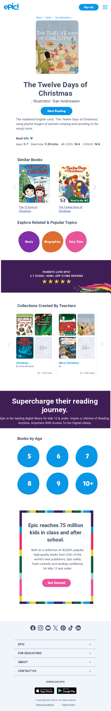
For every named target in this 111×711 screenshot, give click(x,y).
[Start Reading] (56, 111)
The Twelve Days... (63, 17)
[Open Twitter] (55, 628)
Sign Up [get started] (88, 7)
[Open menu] (105, 7)
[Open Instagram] (40, 628)
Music (39, 17)
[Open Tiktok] (70, 628)
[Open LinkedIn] (78, 628)
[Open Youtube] (48, 628)
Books (48, 17)
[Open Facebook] (33, 628)
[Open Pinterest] (63, 628)
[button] (34, 345)
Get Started (56, 583)
